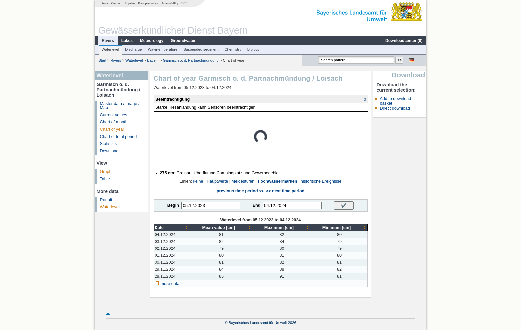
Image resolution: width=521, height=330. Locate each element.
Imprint (130, 3)
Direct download (395, 108)
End (256, 205)
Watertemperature (163, 49)
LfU (184, 3)
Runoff (106, 200)
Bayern (152, 60)
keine (198, 181)
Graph (106, 171)
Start (104, 3)
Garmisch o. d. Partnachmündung (190, 60)
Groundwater (183, 40)
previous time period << (240, 191)
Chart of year (112, 129)
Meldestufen (243, 181)
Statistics (108, 143)
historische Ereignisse (321, 181)
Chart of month (114, 122)
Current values (113, 115)
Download (109, 151)
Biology (253, 49)
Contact (116, 3)
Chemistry (232, 49)
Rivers (108, 40)
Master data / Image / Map (120, 105)
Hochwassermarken (277, 181)
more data (170, 283)
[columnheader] (172, 227)
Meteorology (151, 40)
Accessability (169, 3)
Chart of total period (118, 136)
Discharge (133, 49)
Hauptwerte (217, 181)
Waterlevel (110, 49)
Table (105, 179)
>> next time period (285, 191)
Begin (173, 205)
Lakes (127, 40)
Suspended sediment (200, 49)
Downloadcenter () (403, 40)
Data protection (148, 3)
